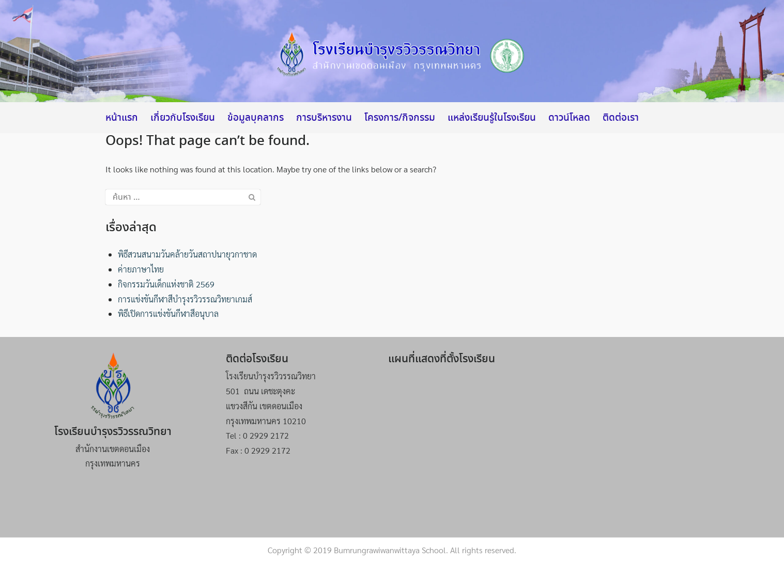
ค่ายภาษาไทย (141, 269)
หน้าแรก (121, 118)
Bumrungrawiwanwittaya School (390, 549)
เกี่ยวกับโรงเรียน (182, 118)
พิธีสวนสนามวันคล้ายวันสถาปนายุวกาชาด (187, 254)
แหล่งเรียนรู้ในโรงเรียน (492, 118)
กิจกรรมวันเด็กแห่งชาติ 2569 (166, 284)
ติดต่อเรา (621, 118)
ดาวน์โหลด (569, 118)
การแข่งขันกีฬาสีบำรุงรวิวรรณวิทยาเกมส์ (185, 299)
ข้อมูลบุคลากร (255, 118)
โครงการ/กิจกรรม (399, 118)
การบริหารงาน (324, 118)
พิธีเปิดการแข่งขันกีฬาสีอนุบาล (168, 313)
